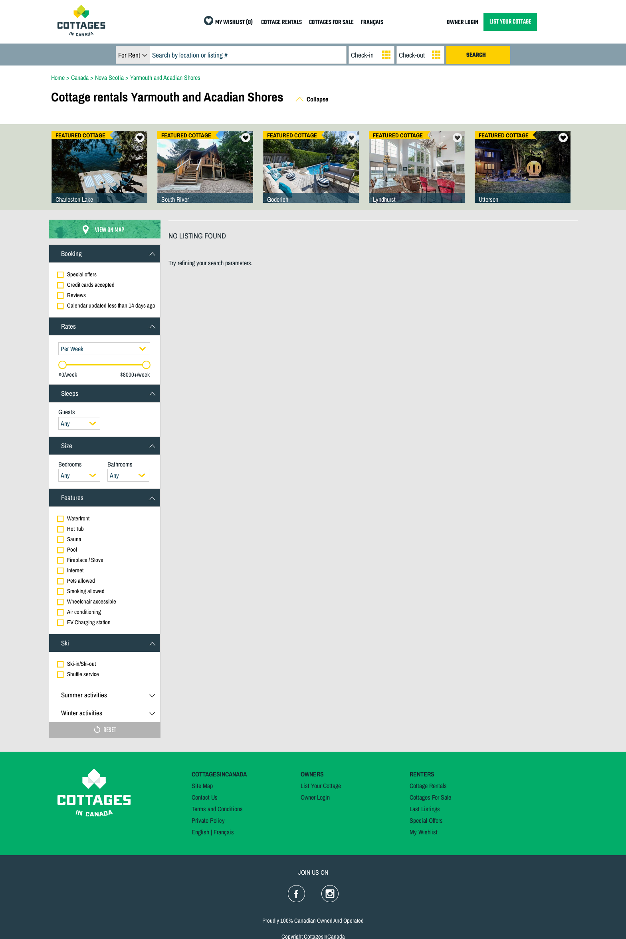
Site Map (202, 785)
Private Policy (208, 820)
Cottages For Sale (430, 797)
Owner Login (315, 797)
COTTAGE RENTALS (281, 22)
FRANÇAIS (372, 22)
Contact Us (205, 797)
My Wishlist (424, 832)
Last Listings (425, 808)
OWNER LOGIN (462, 22)
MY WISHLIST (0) (234, 22)
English (200, 832)
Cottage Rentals (428, 785)
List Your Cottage (321, 785)
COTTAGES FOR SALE (331, 22)
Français (224, 832)
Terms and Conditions (217, 808)
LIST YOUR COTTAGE (510, 22)
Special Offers (426, 820)
